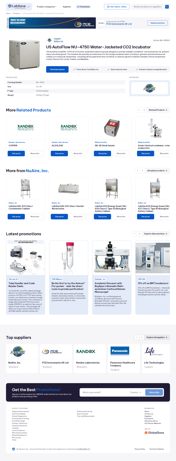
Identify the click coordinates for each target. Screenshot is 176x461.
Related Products (158, 110)
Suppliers (67, 7)
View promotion (157, 23)
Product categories (47, 7)
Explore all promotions (155, 234)
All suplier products (157, 171)
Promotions (83, 7)
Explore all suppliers (157, 337)
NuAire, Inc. (59, 41)
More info (35, 153)
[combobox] (149, 6)
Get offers (117, 7)
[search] (167, 6)
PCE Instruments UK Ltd (119, 23)
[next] (144, 110)
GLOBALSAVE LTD (83, 449)
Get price (16, 153)
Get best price (57, 69)
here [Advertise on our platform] (7, 19)
